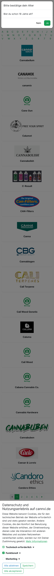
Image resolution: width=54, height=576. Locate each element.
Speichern (27, 565)
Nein (38, 23)
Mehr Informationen (36, 541)
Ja (47, 23)
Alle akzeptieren (13, 571)
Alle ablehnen (11, 565)
